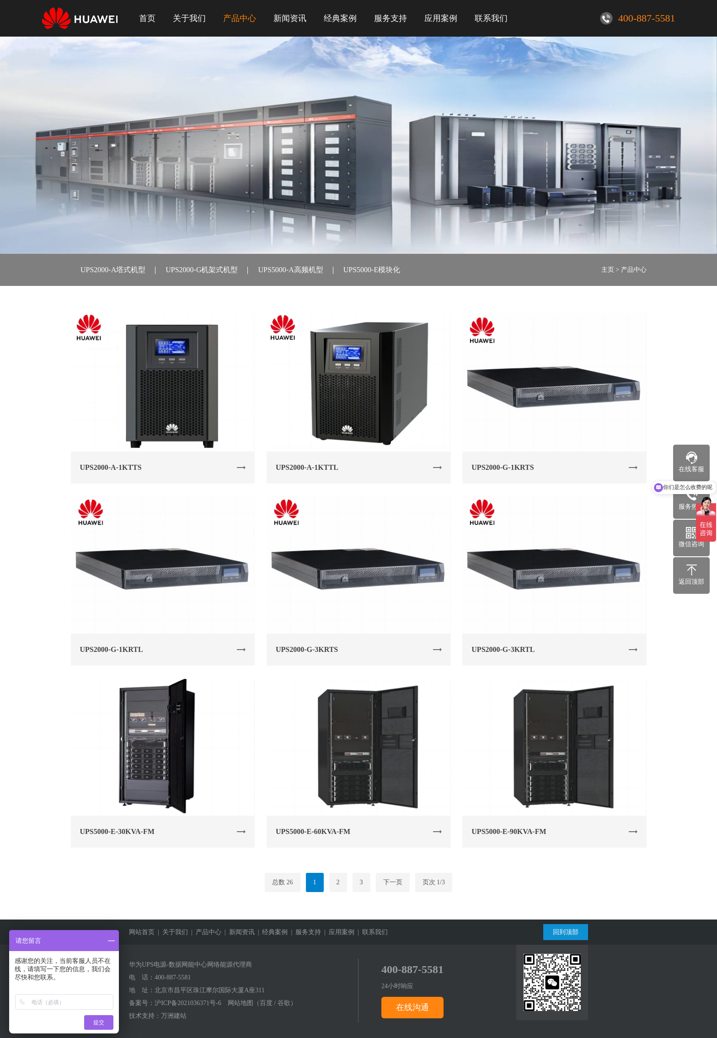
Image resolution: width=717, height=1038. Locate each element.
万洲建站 (174, 1015)
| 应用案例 (337, 932)
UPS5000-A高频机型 (290, 270)
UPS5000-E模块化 (371, 270)
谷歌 (284, 1003)
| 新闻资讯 (238, 932)
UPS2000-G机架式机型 (202, 270)
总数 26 (282, 882)
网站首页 (142, 932)
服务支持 (390, 18)
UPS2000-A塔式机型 (112, 270)
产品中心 (239, 18)
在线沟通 (412, 1007)
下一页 (392, 882)
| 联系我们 (371, 932)
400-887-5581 (173, 977)
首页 (147, 18)
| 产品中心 (204, 932)
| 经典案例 (271, 932)
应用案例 (440, 18)
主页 (607, 269)
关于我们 (189, 18)
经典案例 (340, 18)
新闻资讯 (289, 18)
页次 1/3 (434, 882)
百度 (266, 1003)
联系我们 (491, 18)
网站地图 (240, 1003)
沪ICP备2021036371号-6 (188, 1003)
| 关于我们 (171, 932)
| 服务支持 (304, 932)
